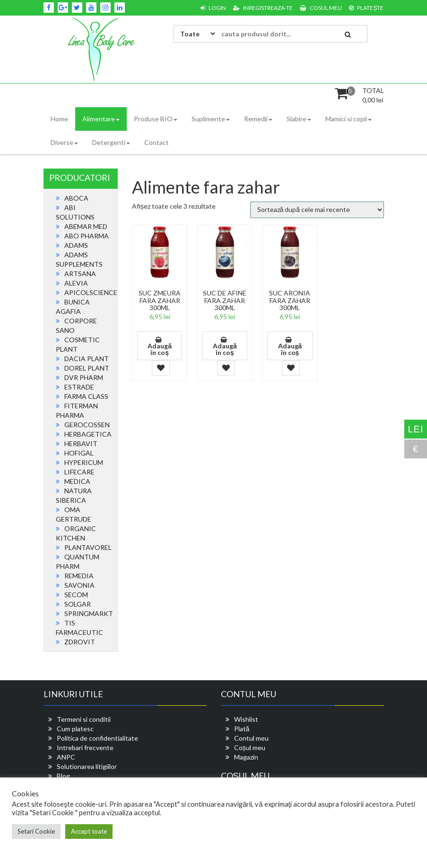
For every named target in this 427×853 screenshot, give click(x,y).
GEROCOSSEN (87, 425)
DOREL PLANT (86, 368)
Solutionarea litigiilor (87, 766)
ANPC (66, 757)
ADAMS (76, 245)
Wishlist (246, 719)
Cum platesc (75, 729)
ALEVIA (76, 283)
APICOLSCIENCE (90, 292)
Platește (366, 7)
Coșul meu (249, 747)
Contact (156, 142)
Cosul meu (321, 7)
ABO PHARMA (86, 236)
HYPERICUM (83, 462)
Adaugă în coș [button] (160, 349)
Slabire (299, 119)
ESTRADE (79, 387)
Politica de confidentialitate (97, 738)
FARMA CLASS (86, 396)
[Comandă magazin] (317, 210)
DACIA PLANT (86, 359)
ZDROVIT (79, 642)
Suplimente (211, 119)
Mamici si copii (348, 119)
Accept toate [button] (89, 831)
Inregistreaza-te (263, 7)
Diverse (64, 142)
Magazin (246, 757)
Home (59, 119)
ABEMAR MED (85, 226)
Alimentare (101, 119)
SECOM (76, 595)
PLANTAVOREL (88, 547)
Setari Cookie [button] (36, 831)
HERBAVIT (80, 443)
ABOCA (76, 198)
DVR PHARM (83, 377)
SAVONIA (79, 585)
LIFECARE (79, 472)
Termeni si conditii (84, 719)
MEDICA (77, 481)
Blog (63, 776)
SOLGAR (77, 604)
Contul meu (251, 738)
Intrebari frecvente (85, 747)
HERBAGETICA (88, 434)
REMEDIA (79, 576)
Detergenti (111, 142)
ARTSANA (80, 274)
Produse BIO (155, 119)
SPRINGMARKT (88, 613)
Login (213, 7)
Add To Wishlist (160, 368)
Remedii (258, 119)
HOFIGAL (79, 453)
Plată (242, 729)
